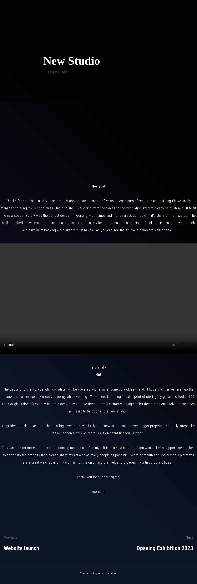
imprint (101, 573)
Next (189, 538)
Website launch (21, 548)
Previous (11, 538)
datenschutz (112, 573)
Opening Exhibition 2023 (165, 548)
